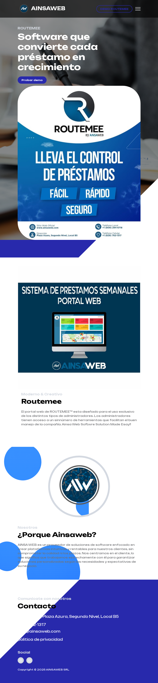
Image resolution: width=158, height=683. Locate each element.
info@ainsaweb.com (39, 631)
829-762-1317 (32, 624)
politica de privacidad (40, 639)
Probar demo (32, 80)
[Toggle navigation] (138, 9)
